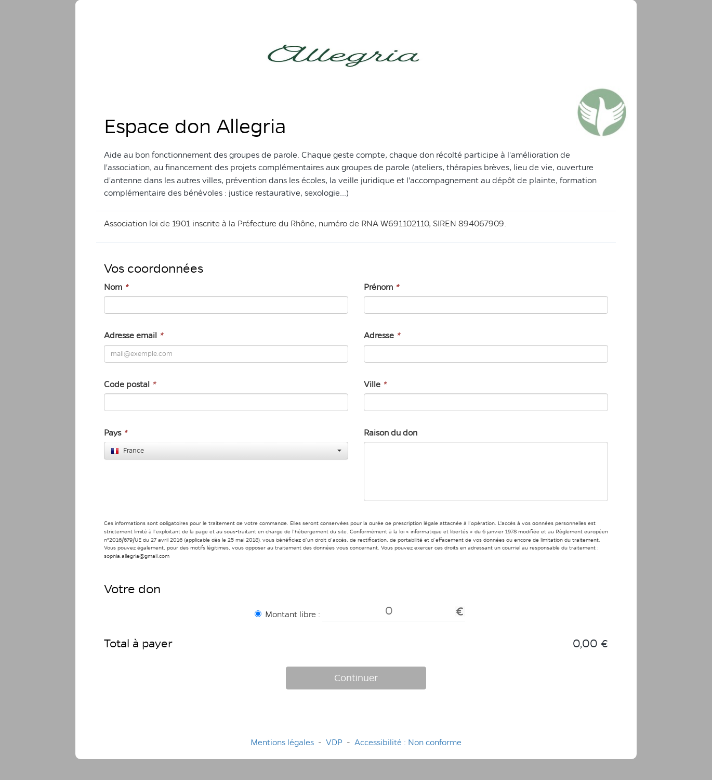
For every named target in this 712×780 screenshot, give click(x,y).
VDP (335, 742)
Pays (115, 433)
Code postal (129, 384)
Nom (116, 287)
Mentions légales (282, 742)
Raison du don (390, 433)
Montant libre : (287, 614)
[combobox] (226, 450)
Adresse (382, 335)
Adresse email (133, 335)
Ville (375, 384)
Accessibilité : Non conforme (408, 742)
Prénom (381, 287)
